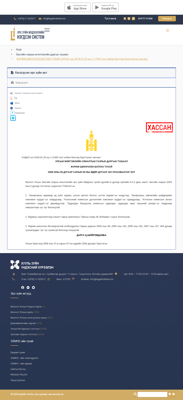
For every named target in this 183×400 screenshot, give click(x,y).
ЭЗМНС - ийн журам (21, 363)
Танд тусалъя (18, 380)
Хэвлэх (15, 108)
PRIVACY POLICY (19, 374)
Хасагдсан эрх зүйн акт (29, 72)
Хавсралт (19, 82)
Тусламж (111, 18)
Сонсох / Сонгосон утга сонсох (26, 93)
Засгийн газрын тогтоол (24, 334)
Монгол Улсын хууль (22, 312)
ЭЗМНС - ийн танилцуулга (24, 358)
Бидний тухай (18, 352)
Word (14, 103)
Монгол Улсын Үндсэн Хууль (26, 306)
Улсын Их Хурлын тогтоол (25, 328)
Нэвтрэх (167, 18)
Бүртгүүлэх (145, 18)
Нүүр (19, 49)
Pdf (13, 98)
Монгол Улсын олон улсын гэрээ (29, 317)
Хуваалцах (17, 113)
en (170, 30)
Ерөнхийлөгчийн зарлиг (23, 323)
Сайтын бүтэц (18, 369)
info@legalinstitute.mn (54, 18)
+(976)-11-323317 (26, 18)
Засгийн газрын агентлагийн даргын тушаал (42, 54)
